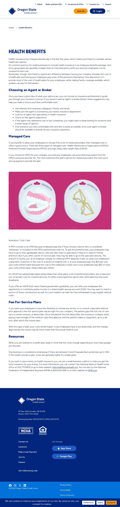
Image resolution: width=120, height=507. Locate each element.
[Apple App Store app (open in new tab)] (64, 448)
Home (11, 28)
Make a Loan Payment (27, 452)
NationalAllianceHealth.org (65, 367)
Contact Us (23, 442)
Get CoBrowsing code (27, 471)
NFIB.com (92, 370)
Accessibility (65, 490)
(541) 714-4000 (31, 414)
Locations (22, 447)
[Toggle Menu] (108, 11)
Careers (21, 462)
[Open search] (106, 4)
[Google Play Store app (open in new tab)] (64, 456)
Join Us (80, 11)
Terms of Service (67, 495)
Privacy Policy (65, 485)
